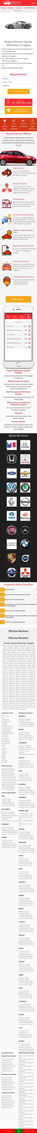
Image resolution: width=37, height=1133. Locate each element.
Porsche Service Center (7, 1057)
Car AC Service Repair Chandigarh (26, 746)
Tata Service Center (6, 1041)
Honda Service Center (7, 1035)
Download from (18, 110)
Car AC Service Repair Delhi (25, 771)
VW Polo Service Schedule (7, 778)
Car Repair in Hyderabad (24, 831)
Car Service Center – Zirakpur (25, 1024)
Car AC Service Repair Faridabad (26, 784)
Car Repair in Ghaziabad (24, 793)
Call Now (7, 1131)
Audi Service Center (6, 1049)
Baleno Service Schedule (7, 768)
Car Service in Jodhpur (24, 879)
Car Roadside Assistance (7, 729)
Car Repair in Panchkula (24, 981)
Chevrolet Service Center (7, 1032)
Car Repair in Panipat (23, 994)
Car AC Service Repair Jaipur (25, 859)
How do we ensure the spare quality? (14, 610)
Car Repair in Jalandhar (24, 868)
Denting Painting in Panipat (25, 995)
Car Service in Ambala (7, 828)
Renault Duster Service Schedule (9, 776)
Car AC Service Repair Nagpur (25, 959)
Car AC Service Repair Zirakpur (26, 1022)
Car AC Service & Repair (7, 723)
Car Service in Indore (23, 842)
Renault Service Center (7, 1039)
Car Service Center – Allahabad (9, 822)
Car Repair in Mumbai (24, 944)
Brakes (3, 740)
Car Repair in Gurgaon (24, 818)
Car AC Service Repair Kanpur (25, 897)
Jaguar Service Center (6, 1052)
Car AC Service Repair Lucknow (26, 909)
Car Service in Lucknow (24, 904)
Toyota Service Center (7, 1043)
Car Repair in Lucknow (24, 906)
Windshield (4, 756)
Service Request (5, 713)
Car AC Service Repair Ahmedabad (9, 808)
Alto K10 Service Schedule (7, 764)
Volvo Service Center (6, 1060)
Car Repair (4, 721)
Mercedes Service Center (7, 1055)
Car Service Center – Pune (25, 1011)
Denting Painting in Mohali (25, 933)
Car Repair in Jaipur (23, 856)
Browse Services (18, 91)
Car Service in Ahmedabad (8, 803)
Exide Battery (5, 734)
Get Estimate (29, 1131)
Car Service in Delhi (23, 767)
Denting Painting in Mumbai (25, 945)
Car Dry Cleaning (5, 726)
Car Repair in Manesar (24, 919)
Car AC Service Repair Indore (25, 847)
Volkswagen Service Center (8, 1058)
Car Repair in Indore (23, 843)
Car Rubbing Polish (6, 728)
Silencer (3, 753)
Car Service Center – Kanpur (25, 898)
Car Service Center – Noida (25, 973)
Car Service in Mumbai (24, 942)
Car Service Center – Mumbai (25, 948)
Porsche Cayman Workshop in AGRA (27, 1028)
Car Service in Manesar (24, 917)
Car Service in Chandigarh (24, 742)
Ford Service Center (6, 1033)
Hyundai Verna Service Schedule (9, 773)
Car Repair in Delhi (23, 768)
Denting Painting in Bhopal (25, 732)
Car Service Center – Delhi (25, 773)
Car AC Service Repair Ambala (8, 833)
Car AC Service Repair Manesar (26, 922)
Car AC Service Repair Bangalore (26, 721)
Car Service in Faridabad (24, 779)
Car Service (4, 720)
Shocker (3, 745)
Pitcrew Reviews (18, 629)
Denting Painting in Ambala (8, 831)
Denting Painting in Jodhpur (25, 883)
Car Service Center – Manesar (25, 923)
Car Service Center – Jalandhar (26, 873)
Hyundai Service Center (7, 1036)
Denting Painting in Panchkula (25, 983)
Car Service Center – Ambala (8, 834)
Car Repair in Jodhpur (24, 881)
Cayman (19, 8)
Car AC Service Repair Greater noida (27, 809)
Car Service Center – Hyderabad (26, 836)
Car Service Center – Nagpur (25, 961)
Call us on (19, 102)
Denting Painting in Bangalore (25, 720)
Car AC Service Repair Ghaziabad (26, 796)
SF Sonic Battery (5, 737)
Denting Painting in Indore (25, 845)
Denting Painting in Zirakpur (25, 1020)
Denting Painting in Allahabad (8, 819)
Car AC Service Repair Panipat (25, 997)
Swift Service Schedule (7, 765)
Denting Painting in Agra (7, 794)
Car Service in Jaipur (23, 854)
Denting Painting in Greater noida (26, 807)
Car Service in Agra (6, 790)
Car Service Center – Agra (7, 797)
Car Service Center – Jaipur (25, 861)
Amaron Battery (5, 735)
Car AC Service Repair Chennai (26, 759)
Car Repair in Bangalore (24, 718)
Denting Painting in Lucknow (25, 908)
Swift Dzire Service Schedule (8, 767)
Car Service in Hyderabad (24, 829)
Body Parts (4, 754)
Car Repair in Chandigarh (24, 743)
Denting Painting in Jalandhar (25, 870)
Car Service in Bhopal (23, 729)
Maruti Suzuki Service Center (8, 1038)
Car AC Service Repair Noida (25, 972)
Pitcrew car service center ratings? (13, 599)
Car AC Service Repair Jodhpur (25, 884)
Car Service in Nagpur (24, 955)
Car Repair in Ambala (6, 830)
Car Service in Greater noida (25, 804)
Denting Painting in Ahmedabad (9, 806)
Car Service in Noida (23, 967)
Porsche (11, 8)
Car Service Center (6, 718)
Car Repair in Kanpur (23, 894)
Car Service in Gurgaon (24, 817)
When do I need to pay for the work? (14, 620)
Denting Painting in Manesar (25, 920)
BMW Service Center (6, 1050)
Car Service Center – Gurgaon (25, 823)
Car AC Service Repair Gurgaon (26, 822)
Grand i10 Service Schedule (8, 770)
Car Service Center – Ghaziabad (26, 798)
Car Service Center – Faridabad (26, 785)
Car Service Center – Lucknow (25, 911)
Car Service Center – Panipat (25, 998)
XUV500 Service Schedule (7, 781)
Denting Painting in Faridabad (25, 782)
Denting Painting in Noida (24, 970)
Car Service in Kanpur (24, 892)
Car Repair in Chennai (24, 756)
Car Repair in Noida (23, 969)
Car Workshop (29, 8)
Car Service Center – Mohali (25, 936)
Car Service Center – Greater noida (27, 811)
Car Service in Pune (23, 1005)
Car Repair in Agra (6, 792)
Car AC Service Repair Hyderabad (26, 834)
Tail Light (4, 748)
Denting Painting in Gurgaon (25, 820)
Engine (3, 750)
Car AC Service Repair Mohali (25, 934)
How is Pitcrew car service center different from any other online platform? (20, 615)
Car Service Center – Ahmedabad (9, 809)
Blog (3, 715)
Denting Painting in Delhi (24, 770)
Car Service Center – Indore (25, 848)
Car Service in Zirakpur (24, 1017)
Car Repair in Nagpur (23, 956)
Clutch (3, 742)
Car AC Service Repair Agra (8, 795)
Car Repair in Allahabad (7, 817)
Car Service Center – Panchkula (26, 986)
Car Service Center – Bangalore (26, 723)
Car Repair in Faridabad (24, 781)
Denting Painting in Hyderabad (26, 832)
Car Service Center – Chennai (25, 760)
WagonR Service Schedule (7, 762)
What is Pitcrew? (9, 589)
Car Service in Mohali (23, 930)
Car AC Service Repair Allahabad (9, 820)
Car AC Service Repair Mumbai (26, 947)
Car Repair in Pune (23, 1006)
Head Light (4, 746)
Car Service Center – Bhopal (25, 735)
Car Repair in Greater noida (25, 806)
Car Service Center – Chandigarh (26, 748)
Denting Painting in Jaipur (24, 858)
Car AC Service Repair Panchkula (26, 984)
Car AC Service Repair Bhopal (25, 734)
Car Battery (4, 732)
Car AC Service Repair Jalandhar (26, 872)
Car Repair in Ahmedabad (7, 805)
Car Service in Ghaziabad (24, 792)
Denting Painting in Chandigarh (26, 745)
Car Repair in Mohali (23, 931)
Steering (3, 751)
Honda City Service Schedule (8, 775)
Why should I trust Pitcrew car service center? (16, 594)
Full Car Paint (5, 731)
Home (3, 8)
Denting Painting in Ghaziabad (26, 795)
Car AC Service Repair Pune (25, 1009)
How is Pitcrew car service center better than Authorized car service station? (19, 604)
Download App (5, 717)
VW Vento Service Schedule (8, 779)
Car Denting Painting (6, 724)
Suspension (4, 743)
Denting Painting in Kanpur (25, 895)
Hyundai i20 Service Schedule (8, 772)
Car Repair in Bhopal (23, 731)
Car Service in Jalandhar (24, 867)
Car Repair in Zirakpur (24, 1019)
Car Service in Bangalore (24, 717)
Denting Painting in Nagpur (25, 958)
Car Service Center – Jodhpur (25, 886)
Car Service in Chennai (24, 754)
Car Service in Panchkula (24, 980)
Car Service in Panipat (24, 992)
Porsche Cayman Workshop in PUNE (27, 1112)
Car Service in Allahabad (7, 815)
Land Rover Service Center (8, 1053)
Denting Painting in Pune (24, 1008)
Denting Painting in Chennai (25, 757)
